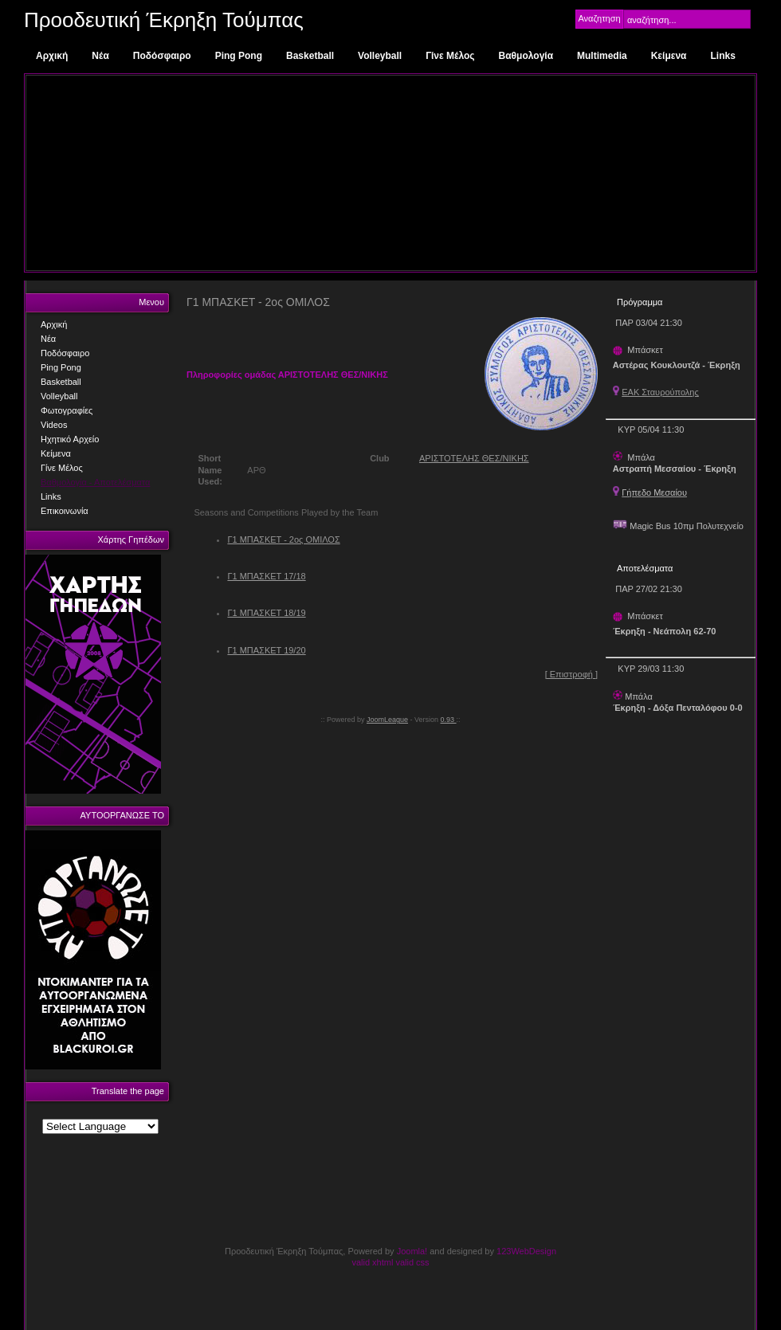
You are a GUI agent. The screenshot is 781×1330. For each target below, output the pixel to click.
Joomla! (412, 1251)
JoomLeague (387, 720)
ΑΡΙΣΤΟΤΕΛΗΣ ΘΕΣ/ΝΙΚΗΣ (474, 458)
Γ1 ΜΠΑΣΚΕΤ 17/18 (266, 576)
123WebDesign (526, 1251)
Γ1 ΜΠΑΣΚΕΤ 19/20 (266, 650)
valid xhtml (372, 1262)
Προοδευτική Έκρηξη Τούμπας (164, 20)
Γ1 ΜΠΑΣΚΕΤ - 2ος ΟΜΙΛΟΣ (283, 539)
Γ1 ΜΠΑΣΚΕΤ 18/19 (266, 613)
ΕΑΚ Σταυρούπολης (660, 392)
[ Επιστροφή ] (571, 674)
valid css (412, 1262)
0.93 (449, 720)
